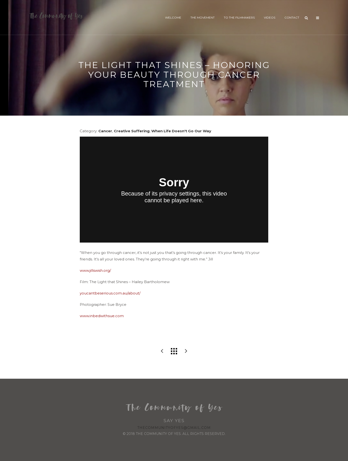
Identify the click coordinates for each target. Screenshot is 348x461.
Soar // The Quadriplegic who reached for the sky (162, 351)
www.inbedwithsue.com (102, 316)
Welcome (173, 17)
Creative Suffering (132, 131)
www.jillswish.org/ (95, 270)
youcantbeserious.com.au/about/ (110, 293)
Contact (291, 17)
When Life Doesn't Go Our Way (181, 131)
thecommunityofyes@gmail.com (174, 428)
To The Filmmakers (239, 17)
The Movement (202, 17)
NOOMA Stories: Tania (186, 351)
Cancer (105, 131)
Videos (269, 17)
